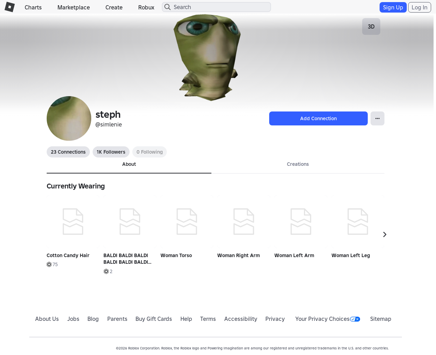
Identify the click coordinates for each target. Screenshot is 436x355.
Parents (117, 318)
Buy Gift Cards (153, 318)
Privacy (275, 318)
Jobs (73, 318)
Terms (208, 318)
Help (186, 318)
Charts (33, 7)
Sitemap (380, 318)
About (129, 164)
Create (114, 7)
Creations (298, 164)
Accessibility (240, 318)
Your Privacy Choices (327, 318)
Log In (420, 7)
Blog (93, 318)
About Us (47, 318)
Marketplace (73, 7)
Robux (146, 7)
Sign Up (393, 7)
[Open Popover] (377, 118)
